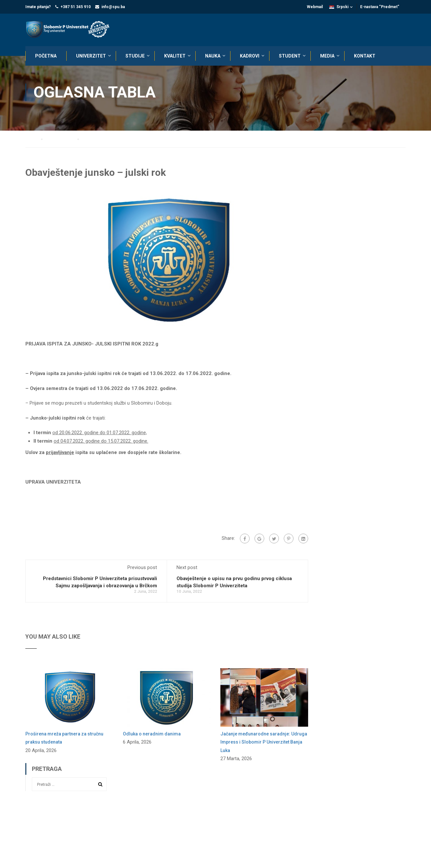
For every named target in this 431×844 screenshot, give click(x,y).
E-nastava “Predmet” (379, 7)
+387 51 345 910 (75, 7)
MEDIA (327, 56)
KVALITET (175, 56)
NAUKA (212, 56)
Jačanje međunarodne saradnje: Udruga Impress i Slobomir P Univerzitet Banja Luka (263, 745)
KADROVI (249, 56)
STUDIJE (135, 56)
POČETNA (46, 56)
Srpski (338, 7)
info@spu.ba (113, 7)
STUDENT (290, 56)
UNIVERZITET (91, 56)
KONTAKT (364, 56)
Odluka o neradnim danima (152, 736)
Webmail (315, 7)
